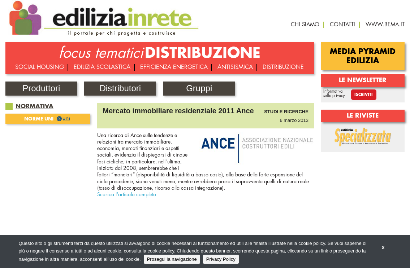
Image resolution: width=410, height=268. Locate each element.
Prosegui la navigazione (172, 259)
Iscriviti (363, 95)
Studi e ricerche (286, 111)
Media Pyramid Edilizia (363, 56)
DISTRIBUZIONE (202, 53)
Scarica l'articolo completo (126, 194)
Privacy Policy (221, 259)
